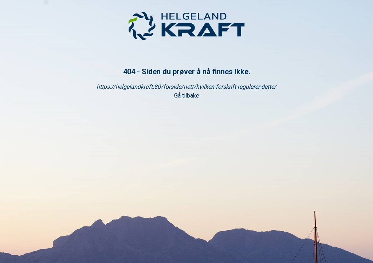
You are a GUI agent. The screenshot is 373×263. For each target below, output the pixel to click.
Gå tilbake (186, 95)
